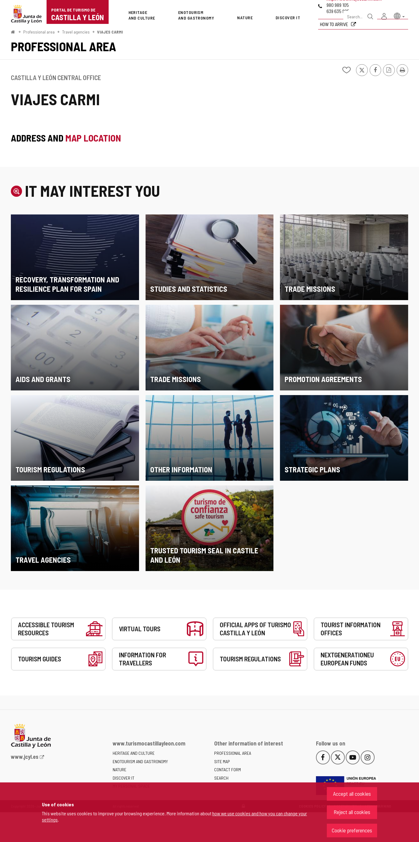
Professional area (39, 31)
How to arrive (334, 24)
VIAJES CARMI (110, 31)
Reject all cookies (352, 811)
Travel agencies (76, 31)
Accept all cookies (352, 793)
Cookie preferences (352, 830)
